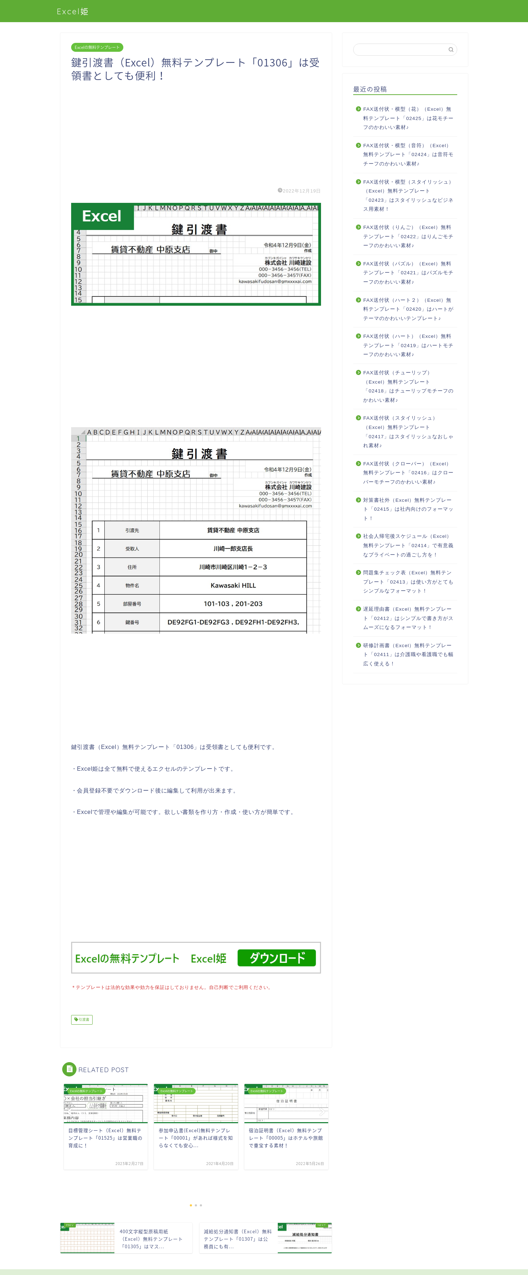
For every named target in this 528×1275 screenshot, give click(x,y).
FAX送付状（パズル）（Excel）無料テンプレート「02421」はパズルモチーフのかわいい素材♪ (408, 273)
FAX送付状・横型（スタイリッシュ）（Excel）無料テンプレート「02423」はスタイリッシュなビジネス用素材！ (408, 195)
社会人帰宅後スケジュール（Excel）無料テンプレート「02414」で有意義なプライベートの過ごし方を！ (408, 545)
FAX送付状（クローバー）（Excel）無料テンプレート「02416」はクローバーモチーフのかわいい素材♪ (408, 473)
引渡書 (84, 1019)
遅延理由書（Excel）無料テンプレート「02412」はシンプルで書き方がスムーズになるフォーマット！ (408, 618)
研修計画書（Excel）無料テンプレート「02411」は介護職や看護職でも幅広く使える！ (408, 654)
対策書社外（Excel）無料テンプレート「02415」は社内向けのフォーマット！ (408, 509)
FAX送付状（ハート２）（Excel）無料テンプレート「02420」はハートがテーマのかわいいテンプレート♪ (408, 309)
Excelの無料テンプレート (97, 47)
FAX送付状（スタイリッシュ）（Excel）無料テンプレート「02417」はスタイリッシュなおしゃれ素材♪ (408, 431)
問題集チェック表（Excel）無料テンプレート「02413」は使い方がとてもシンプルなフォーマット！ (408, 582)
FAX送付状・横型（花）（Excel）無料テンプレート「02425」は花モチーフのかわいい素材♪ (408, 118)
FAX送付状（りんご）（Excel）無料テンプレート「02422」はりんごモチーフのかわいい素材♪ (408, 236)
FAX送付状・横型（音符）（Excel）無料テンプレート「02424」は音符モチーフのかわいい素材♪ (408, 154)
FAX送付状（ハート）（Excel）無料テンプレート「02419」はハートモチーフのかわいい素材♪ (408, 345)
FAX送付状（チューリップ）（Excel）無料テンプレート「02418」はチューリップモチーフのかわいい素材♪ (408, 386)
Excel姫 (73, 11)
